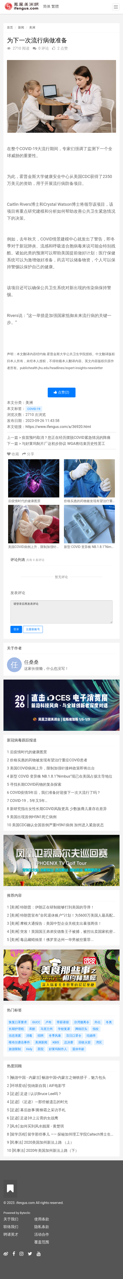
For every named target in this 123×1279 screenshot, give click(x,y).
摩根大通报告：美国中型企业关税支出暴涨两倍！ (61, 923)
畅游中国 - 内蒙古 (25, 1077)
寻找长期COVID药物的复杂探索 (35, 784)
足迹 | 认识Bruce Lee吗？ (40, 1094)
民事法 (16, 1142)
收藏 (13, 454)
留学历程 (18, 1134)
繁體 (55, 6)
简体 (46, 6)
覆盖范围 (41, 1242)
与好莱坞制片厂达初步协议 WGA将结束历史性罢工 (63, 443)
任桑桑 (31, 662)
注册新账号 (33, 629)
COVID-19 (33, 409)
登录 (16, 629)
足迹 (14, 1094)
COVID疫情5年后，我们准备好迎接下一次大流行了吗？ (55, 792)
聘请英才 (10, 1234)
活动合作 (41, 1234)
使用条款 (41, 1219)
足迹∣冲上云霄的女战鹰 (39, 1118)
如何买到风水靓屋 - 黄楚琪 (42, 1126)
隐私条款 (41, 1227)
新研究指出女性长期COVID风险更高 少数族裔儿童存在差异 (58, 809)
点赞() (61, 392)
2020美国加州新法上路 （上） (49, 1142)
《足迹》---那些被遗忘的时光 (44, 1102)
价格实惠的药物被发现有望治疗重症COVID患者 (48, 760)
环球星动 (18, 1085)
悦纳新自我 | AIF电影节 (46, 1085)
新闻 (21, 27)
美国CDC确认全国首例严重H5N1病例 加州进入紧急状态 (58, 825)
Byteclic (25, 1213)
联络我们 (10, 1227)
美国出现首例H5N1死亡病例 (33, 817)
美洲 (32, 27)
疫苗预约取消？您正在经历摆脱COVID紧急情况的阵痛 (66, 437)
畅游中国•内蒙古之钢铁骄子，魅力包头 (74, 1077)
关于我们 (10, 1219)
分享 (28, 454)
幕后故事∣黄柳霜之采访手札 (43, 1110)
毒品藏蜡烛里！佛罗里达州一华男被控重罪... (57, 939)
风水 (14, 1126)
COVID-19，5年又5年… (28, 800)
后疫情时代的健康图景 (28, 752)
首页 (10, 27)
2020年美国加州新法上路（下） (52, 1150)
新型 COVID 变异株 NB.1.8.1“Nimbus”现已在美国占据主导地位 (61, 776)
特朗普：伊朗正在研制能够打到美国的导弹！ (57, 907)
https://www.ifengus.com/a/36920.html (58, 426)
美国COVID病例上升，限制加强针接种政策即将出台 (52, 768)
